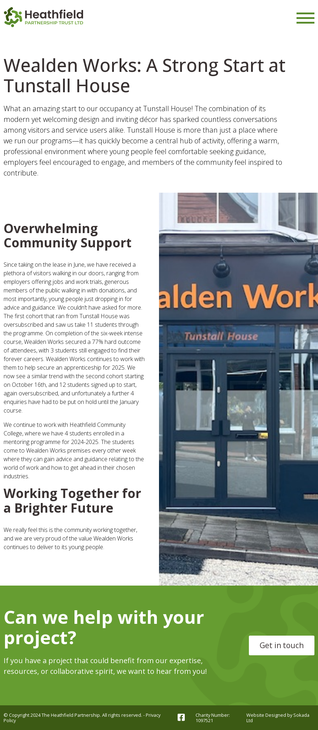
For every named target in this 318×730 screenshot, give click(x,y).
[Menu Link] (305, 18)
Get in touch (282, 645)
